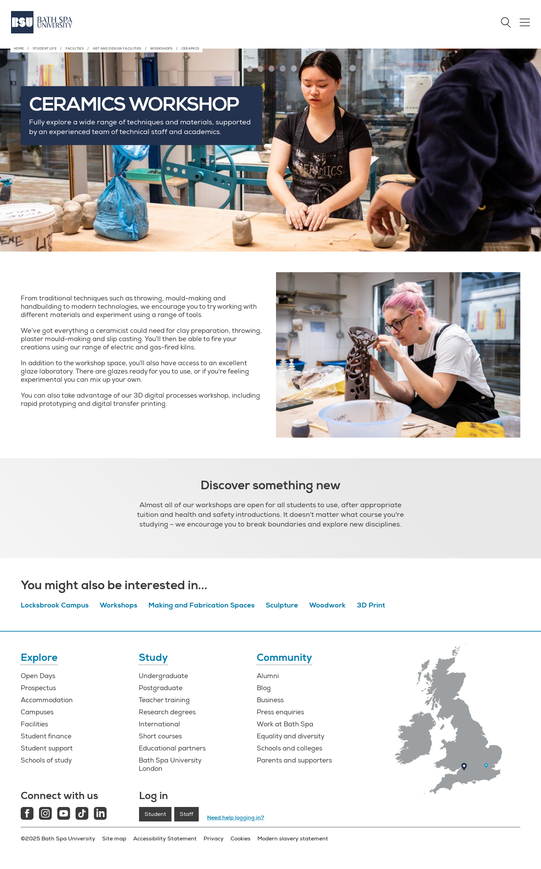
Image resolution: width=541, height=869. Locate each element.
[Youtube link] (63, 814)
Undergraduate (163, 676)
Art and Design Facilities (117, 49)
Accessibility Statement (165, 838)
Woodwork (327, 605)
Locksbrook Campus (55, 605)
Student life (45, 49)
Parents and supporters (294, 760)
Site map (114, 838)
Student (155, 814)
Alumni (268, 676)
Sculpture (282, 605)
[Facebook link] (27, 814)
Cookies (240, 838)
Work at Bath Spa (285, 724)
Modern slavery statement (292, 838)
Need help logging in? (235, 817)
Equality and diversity (290, 736)
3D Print (371, 605)
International (159, 724)
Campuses (37, 712)
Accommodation (47, 700)
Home (19, 49)
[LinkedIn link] (100, 814)
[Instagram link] (45, 814)
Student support (47, 748)
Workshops (161, 49)
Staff (186, 814)
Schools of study (46, 760)
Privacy (214, 838)
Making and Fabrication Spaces (201, 605)
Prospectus (38, 688)
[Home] (41, 22)
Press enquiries (280, 712)
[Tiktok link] (82, 814)
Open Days (38, 676)
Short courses (160, 736)
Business (270, 700)
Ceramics (190, 49)
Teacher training (164, 700)
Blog (264, 688)
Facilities (75, 49)
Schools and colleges (289, 748)
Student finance (46, 736)
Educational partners (172, 748)
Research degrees (167, 712)
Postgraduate (161, 688)
